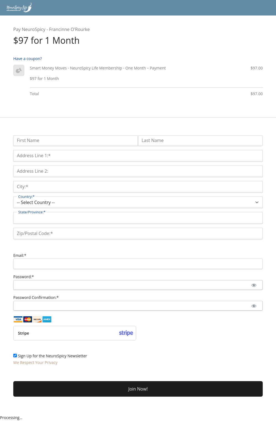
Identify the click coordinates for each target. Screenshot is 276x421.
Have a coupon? (27, 58)
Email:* (19, 255)
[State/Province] (138, 217)
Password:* (23, 276)
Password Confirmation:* (36, 297)
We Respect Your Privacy (35, 362)
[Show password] (254, 285)
